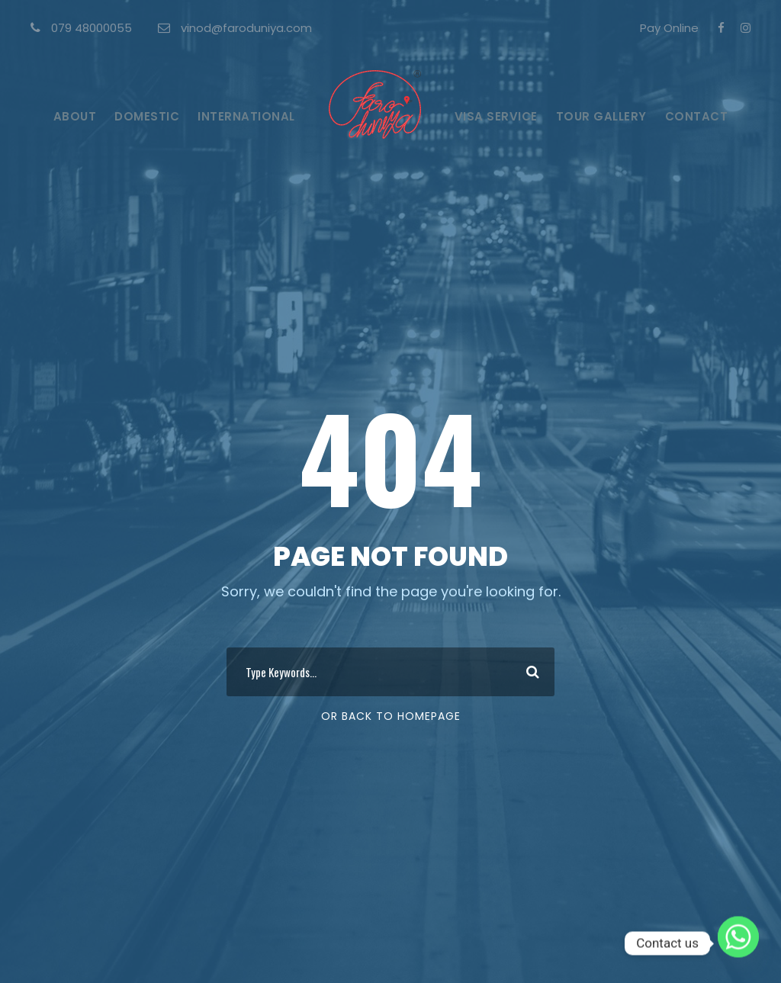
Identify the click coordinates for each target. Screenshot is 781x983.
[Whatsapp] (738, 943)
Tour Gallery (601, 116)
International (246, 116)
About (75, 116)
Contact (696, 116)
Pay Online (669, 28)
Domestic (146, 116)
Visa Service (496, 116)
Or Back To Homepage (391, 716)
